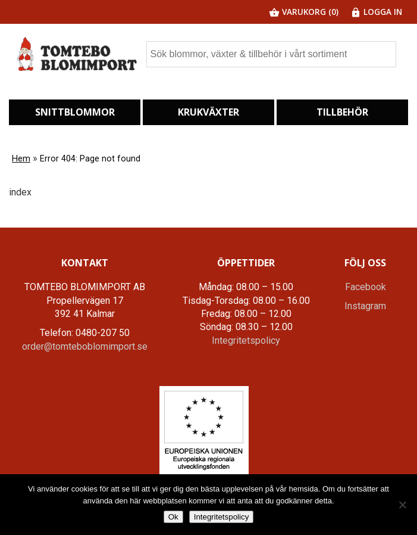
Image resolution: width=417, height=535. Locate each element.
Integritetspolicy (246, 340)
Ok (173, 516)
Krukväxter (208, 112)
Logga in (376, 11)
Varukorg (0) (303, 11)
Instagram (365, 306)
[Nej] (402, 505)
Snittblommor (75, 112)
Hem (21, 159)
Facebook (365, 287)
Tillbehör (342, 112)
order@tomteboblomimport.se (85, 346)
